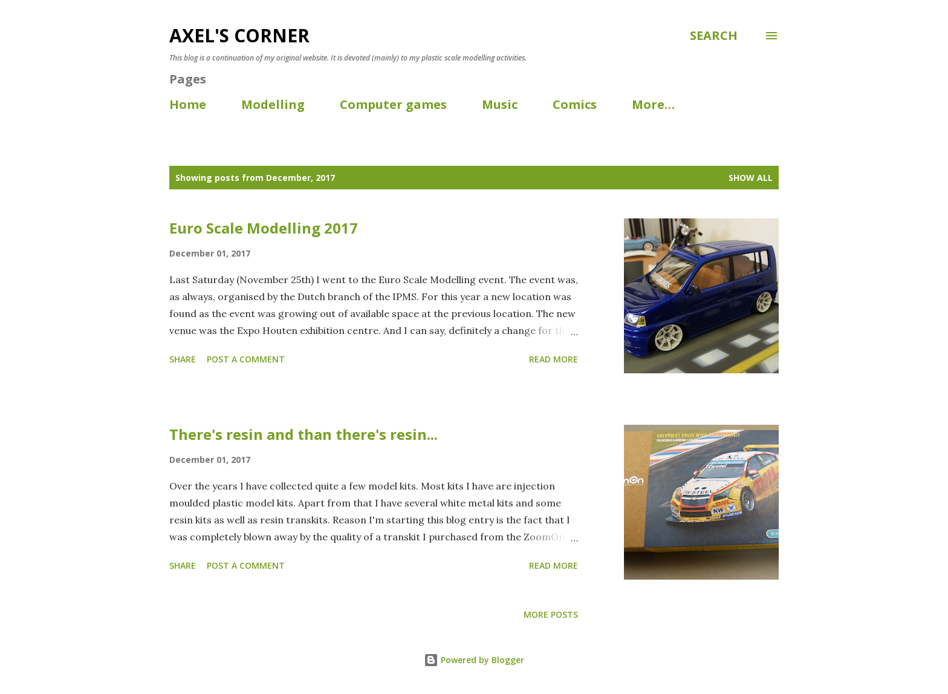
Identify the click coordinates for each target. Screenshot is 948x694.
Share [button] (182, 359)
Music (500, 104)
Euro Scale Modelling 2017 (263, 228)
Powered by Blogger (474, 660)
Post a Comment (246, 359)
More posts (551, 614)
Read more (553, 359)
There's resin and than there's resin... (303, 434)
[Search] (714, 36)
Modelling (273, 104)
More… (653, 104)
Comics (575, 104)
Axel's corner (239, 35)
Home (187, 104)
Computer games (393, 104)
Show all (751, 177)
